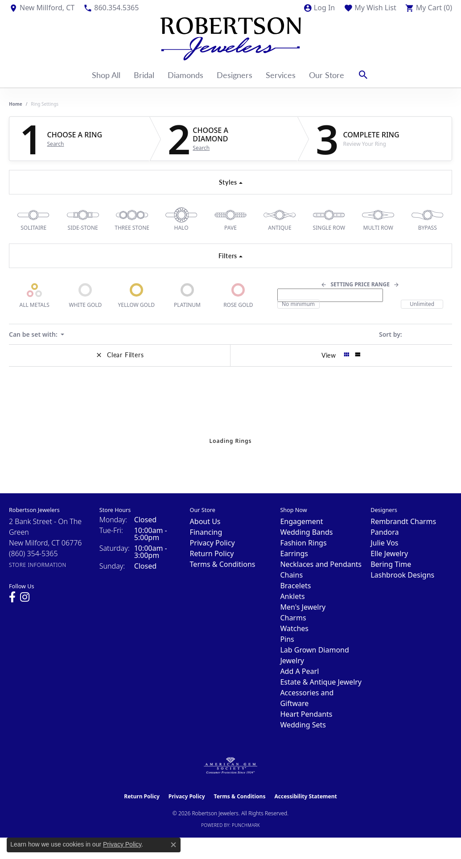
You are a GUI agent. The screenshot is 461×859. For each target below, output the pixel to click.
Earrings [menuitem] (294, 553)
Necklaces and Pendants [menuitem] (321, 564)
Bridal (144, 75)
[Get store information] (37, 565)
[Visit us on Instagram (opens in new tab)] (24, 597)
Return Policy (212, 553)
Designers (234, 75)
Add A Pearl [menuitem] (299, 671)
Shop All (106, 75)
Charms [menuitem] (293, 618)
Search (55, 144)
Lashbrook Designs (402, 575)
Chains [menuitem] (291, 575)
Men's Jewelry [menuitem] (302, 607)
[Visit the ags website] (230, 766)
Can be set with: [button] (34, 334)
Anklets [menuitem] (292, 596)
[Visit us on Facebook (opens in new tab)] (12, 597)
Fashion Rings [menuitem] (303, 543)
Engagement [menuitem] (301, 521)
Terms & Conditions (222, 564)
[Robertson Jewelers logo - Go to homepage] (230, 38)
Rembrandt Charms (403, 521)
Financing (206, 532)
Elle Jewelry (389, 553)
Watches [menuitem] (294, 628)
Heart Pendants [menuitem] (306, 714)
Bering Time (390, 564)
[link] (41, 7)
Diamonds (185, 75)
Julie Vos (384, 543)
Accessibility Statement (305, 796)
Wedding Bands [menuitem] (306, 532)
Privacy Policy (212, 543)
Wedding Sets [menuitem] (303, 725)
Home (15, 104)
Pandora (384, 532)
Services (281, 75)
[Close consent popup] (173, 844)
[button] (319, 7)
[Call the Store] (33, 553)
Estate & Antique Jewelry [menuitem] (321, 682)
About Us (205, 521)
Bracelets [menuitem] (295, 586)
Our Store (326, 75)
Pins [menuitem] (287, 639)
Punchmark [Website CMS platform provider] (246, 825)
